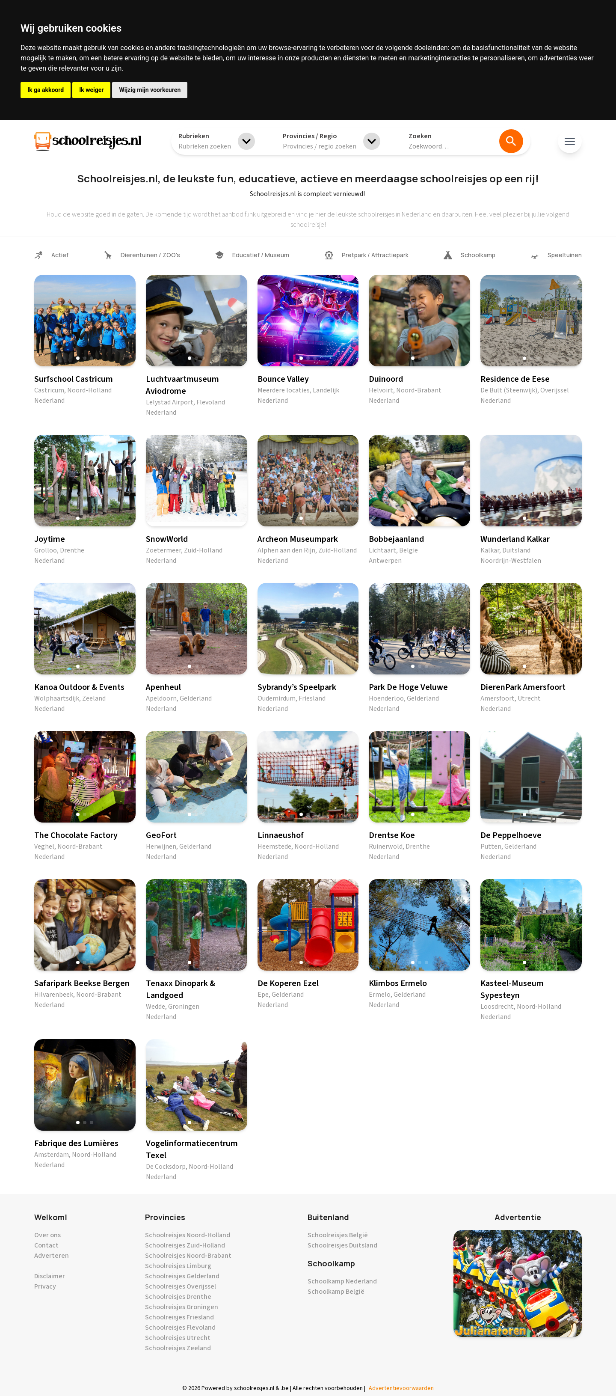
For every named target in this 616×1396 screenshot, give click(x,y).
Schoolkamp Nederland (342, 1281)
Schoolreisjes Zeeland (178, 1348)
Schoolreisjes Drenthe (178, 1296)
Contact (46, 1245)
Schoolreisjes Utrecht (177, 1338)
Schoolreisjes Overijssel (180, 1286)
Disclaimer (49, 1276)
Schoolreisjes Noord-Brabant (188, 1255)
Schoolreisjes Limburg (178, 1266)
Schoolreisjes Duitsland (342, 1245)
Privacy (45, 1286)
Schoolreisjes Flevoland (180, 1327)
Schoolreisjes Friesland (179, 1317)
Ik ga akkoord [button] (45, 89)
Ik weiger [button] (91, 89)
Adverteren (51, 1255)
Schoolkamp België (336, 1291)
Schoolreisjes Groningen (181, 1307)
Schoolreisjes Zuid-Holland (185, 1245)
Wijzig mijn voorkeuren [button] (150, 89)
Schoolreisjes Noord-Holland (187, 1235)
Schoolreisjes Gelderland (182, 1276)
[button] (78, 358)
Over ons (47, 1235)
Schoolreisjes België (338, 1235)
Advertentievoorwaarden (401, 1388)
